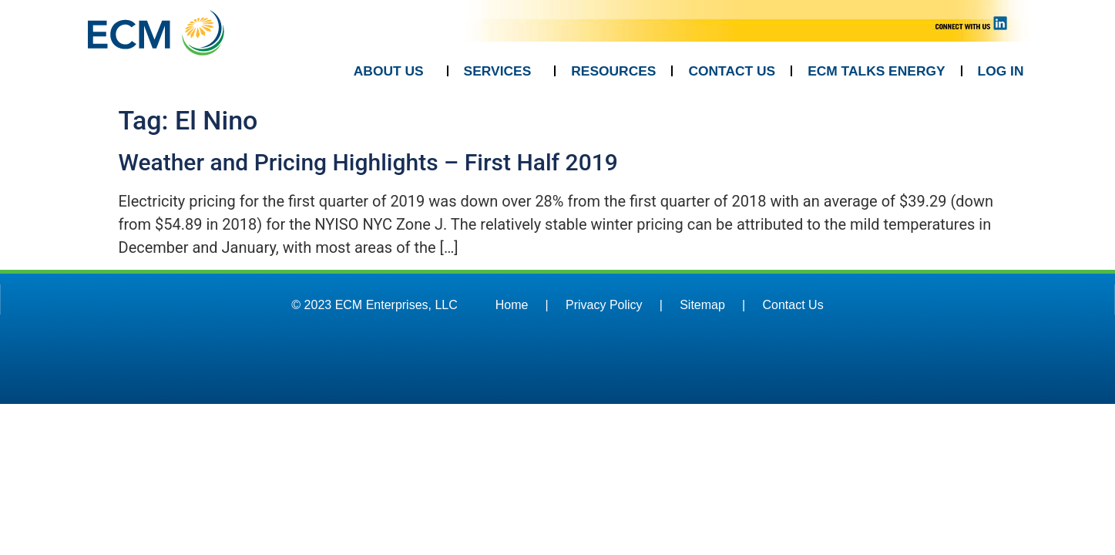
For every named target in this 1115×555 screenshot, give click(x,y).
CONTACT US (731, 71)
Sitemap (702, 304)
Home (512, 304)
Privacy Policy (604, 304)
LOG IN (1001, 71)
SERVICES (501, 71)
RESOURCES (613, 71)
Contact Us (793, 304)
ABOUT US (393, 71)
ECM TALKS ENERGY (876, 71)
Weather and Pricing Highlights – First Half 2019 (368, 162)
